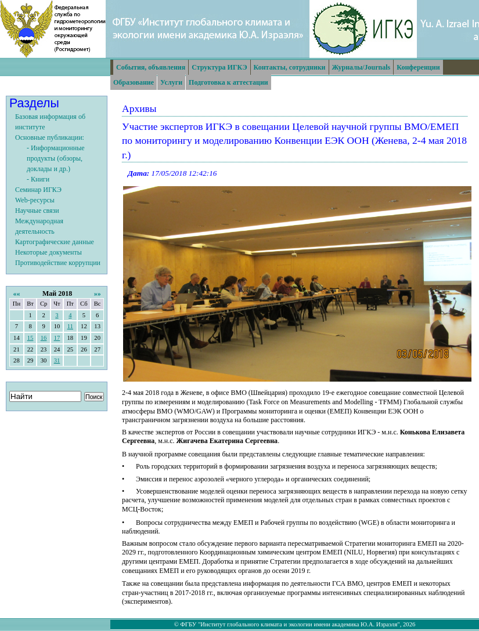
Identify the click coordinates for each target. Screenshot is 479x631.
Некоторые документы (48, 252)
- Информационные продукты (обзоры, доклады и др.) (56, 158)
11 (70, 326)
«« (16, 293)
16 (44, 338)
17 (57, 338)
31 (57, 360)
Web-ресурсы (35, 200)
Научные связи (37, 210)
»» (97, 293)
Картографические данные (54, 242)
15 (30, 338)
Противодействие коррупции (57, 263)
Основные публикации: (49, 137)
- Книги (38, 179)
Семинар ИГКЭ (38, 190)
